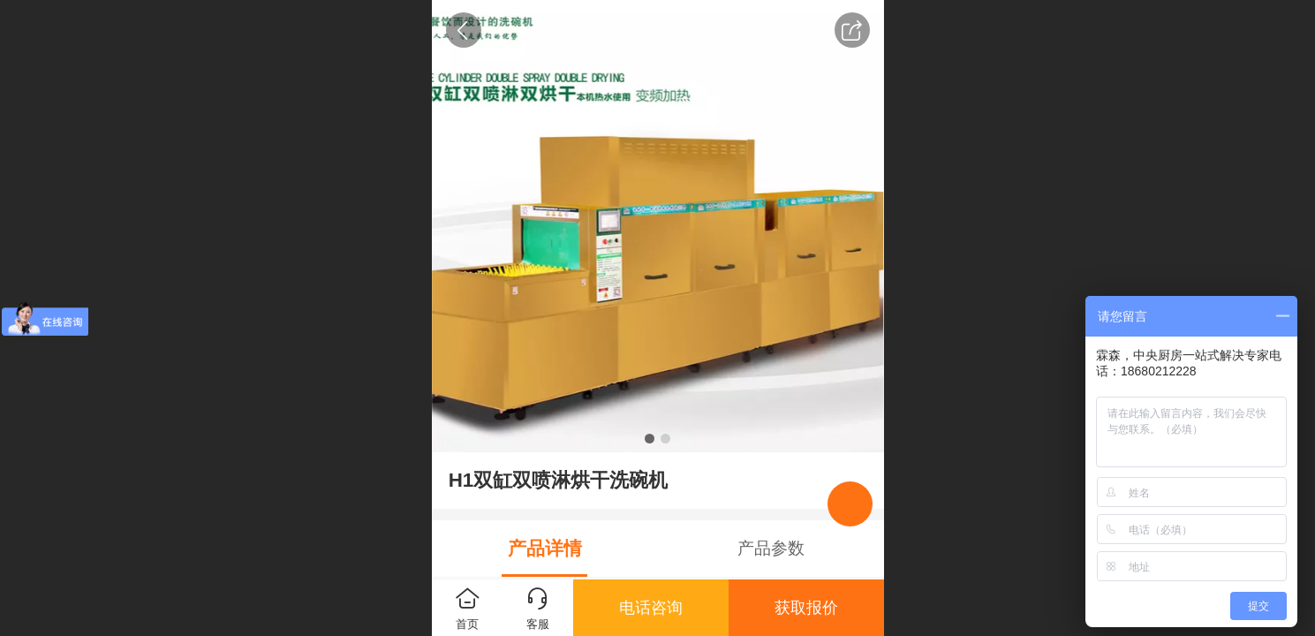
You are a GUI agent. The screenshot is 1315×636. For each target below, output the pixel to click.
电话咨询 (651, 608)
